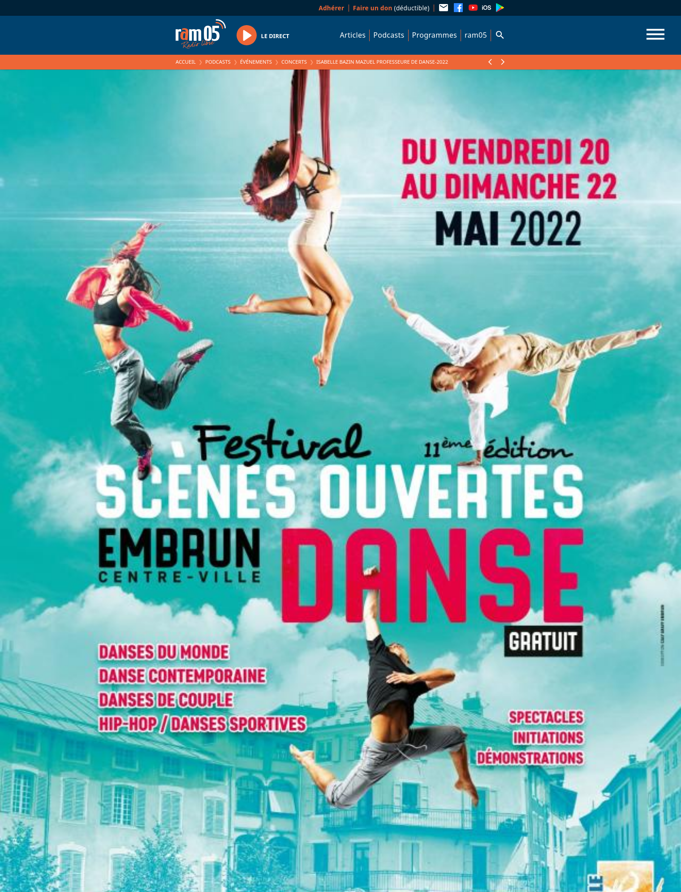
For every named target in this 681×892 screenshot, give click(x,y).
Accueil (186, 61)
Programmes (434, 35)
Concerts (294, 61)
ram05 (476, 35)
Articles (353, 35)
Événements (256, 61)
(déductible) (391, 8)
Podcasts (388, 35)
